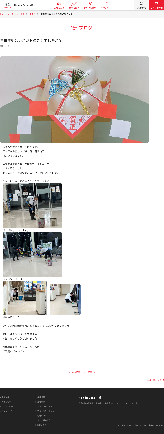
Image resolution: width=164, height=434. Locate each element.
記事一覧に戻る (154, 380)
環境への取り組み (44, 406)
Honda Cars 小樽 (26, 5)
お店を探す (61, 8)
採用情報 (141, 8)
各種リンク (42, 416)
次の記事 (88, 372)
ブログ (32, 14)
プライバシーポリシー (46, 411)
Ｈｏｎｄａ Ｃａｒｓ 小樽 (12, 14)
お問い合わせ (156, 8)
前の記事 (76, 372)
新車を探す (76, 8)
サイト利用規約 (43, 420)
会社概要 (41, 402)
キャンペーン (109, 8)
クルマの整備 (92, 8)
